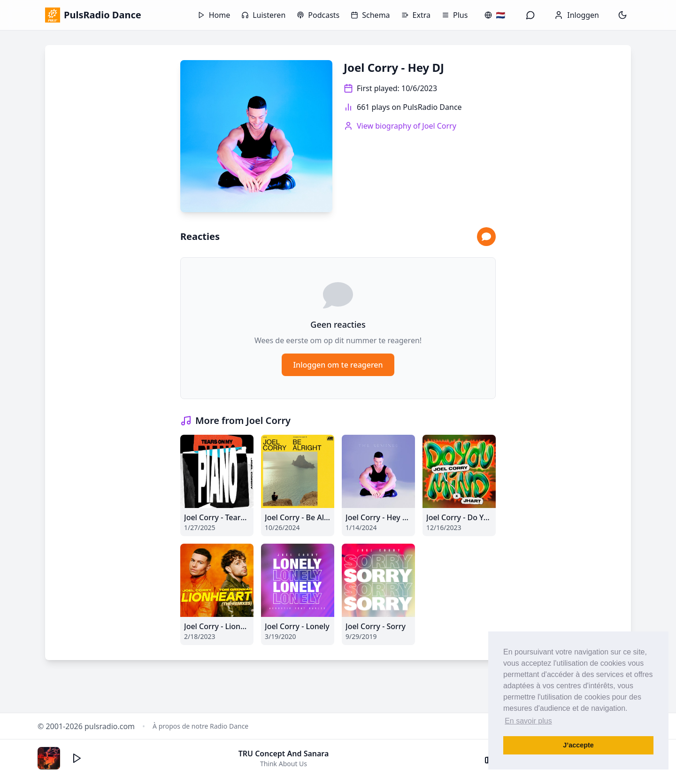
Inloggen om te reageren (338, 365)
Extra (415, 15)
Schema (370, 15)
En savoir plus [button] (528, 721)
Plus (455, 15)
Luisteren (263, 15)
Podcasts (318, 15)
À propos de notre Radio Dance (200, 726)
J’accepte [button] (578, 745)
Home (214, 15)
